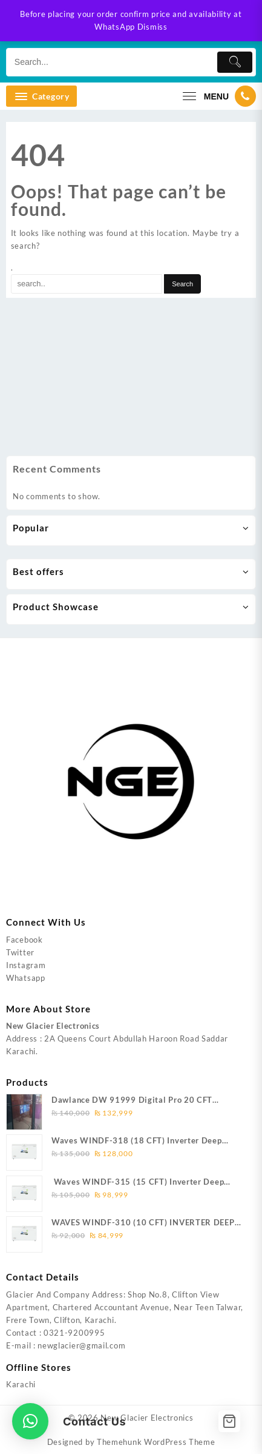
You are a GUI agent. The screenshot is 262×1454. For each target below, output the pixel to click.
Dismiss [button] (152, 27)
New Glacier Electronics (146, 1417)
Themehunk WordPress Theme (156, 1442)
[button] (30, 1421)
